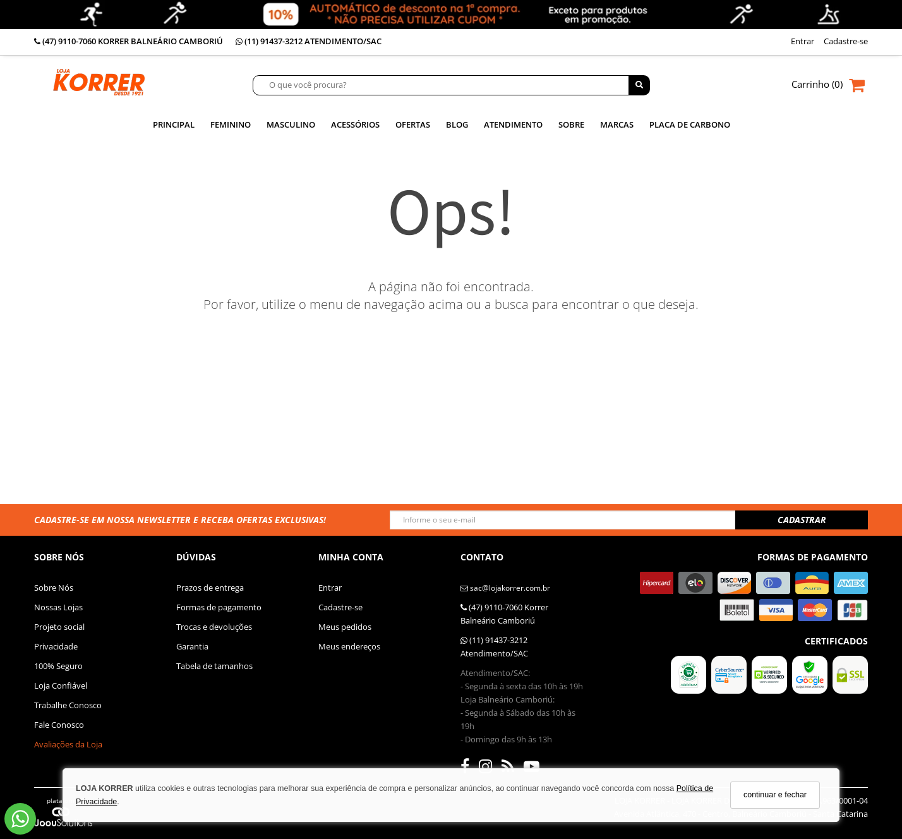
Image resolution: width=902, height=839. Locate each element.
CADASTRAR (802, 520)
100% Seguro (58, 666)
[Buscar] (639, 85)
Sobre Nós (53, 587)
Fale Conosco (59, 724)
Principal (174, 124)
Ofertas (412, 124)
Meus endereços (349, 646)
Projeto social (59, 626)
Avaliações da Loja (68, 744)
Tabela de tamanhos (214, 666)
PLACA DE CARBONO (689, 124)
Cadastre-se (340, 607)
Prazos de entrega (210, 587)
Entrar (330, 587)
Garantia (192, 646)
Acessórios (355, 124)
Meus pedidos (344, 626)
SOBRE (571, 124)
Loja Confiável (60, 685)
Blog (457, 124)
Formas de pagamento (219, 607)
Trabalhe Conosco (68, 705)
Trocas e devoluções (214, 626)
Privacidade (56, 646)
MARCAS (617, 124)
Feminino (230, 124)
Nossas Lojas (58, 607)
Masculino (291, 124)
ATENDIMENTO (513, 124)
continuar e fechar (775, 794)
